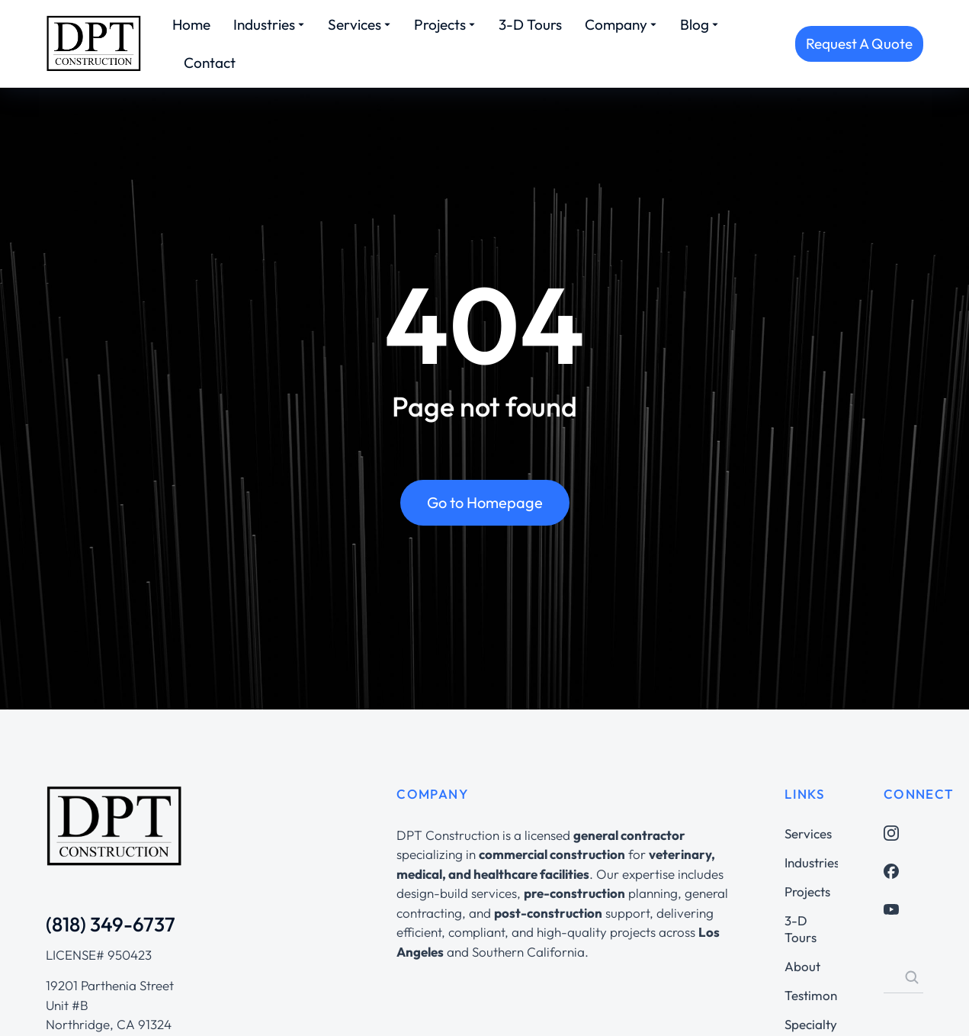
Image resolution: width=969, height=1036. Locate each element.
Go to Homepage (485, 503)
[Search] (911, 977)
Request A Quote (859, 43)
